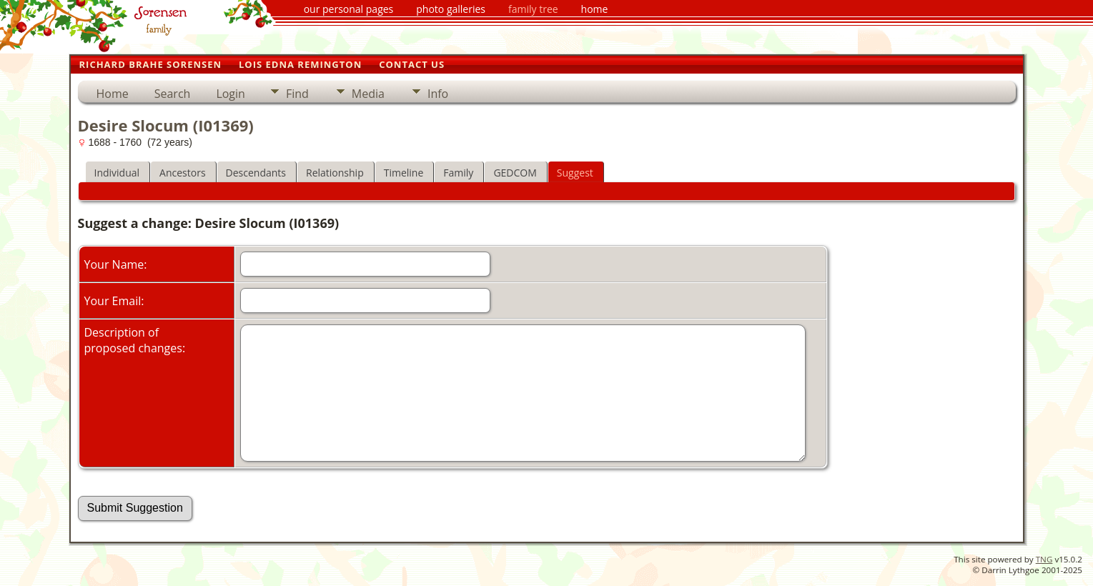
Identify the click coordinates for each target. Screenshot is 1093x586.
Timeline (404, 172)
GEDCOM (514, 172)
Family (458, 172)
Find (297, 93)
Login (230, 93)
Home (113, 93)
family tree (533, 9)
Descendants (256, 172)
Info (437, 93)
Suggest (575, 172)
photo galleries (450, 9)
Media (368, 93)
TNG (1044, 559)
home (594, 9)
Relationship (335, 172)
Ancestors (182, 172)
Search (172, 93)
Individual (117, 172)
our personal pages (349, 9)
